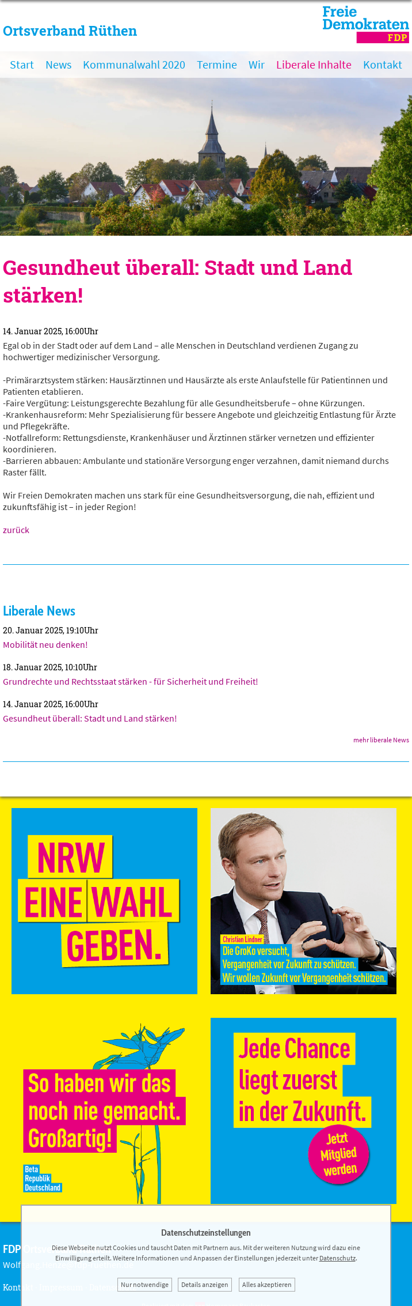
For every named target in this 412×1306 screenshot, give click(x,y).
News (58, 64)
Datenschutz (337, 1258)
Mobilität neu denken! (45, 644)
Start (22, 64)
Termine (217, 64)
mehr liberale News (381, 739)
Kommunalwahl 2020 (134, 64)
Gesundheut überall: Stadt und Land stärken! (90, 718)
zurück (16, 529)
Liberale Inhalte (314, 64)
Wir (257, 64)
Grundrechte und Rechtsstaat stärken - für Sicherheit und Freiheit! (130, 681)
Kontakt (382, 64)
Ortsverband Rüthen (70, 30)
